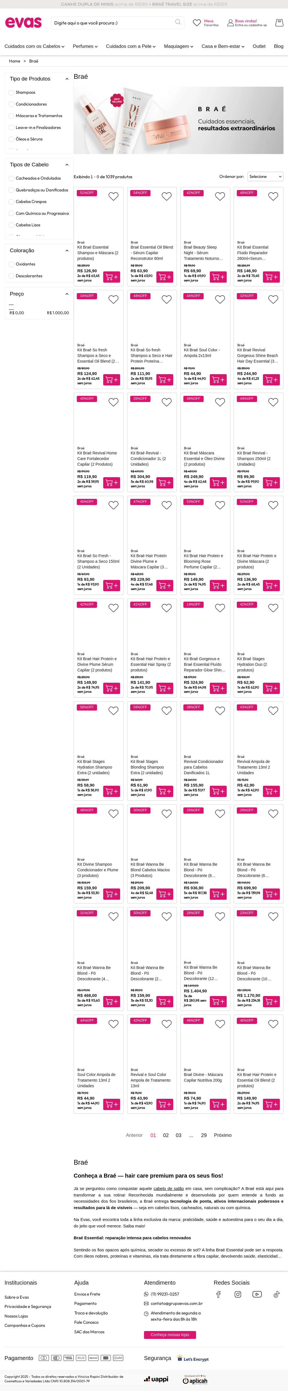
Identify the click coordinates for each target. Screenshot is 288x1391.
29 (204, 1135)
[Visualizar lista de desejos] (206, 23)
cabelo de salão (169, 1188)
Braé (33, 61)
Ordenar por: (231, 176)
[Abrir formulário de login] (247, 23)
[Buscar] (178, 22)
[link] (32, 46)
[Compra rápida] (111, 277)
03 (178, 1135)
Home (14, 61)
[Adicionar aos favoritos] (113, 196)
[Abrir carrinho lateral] (279, 22)
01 (153, 1135)
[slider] (11, 306)
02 (166, 1135)
